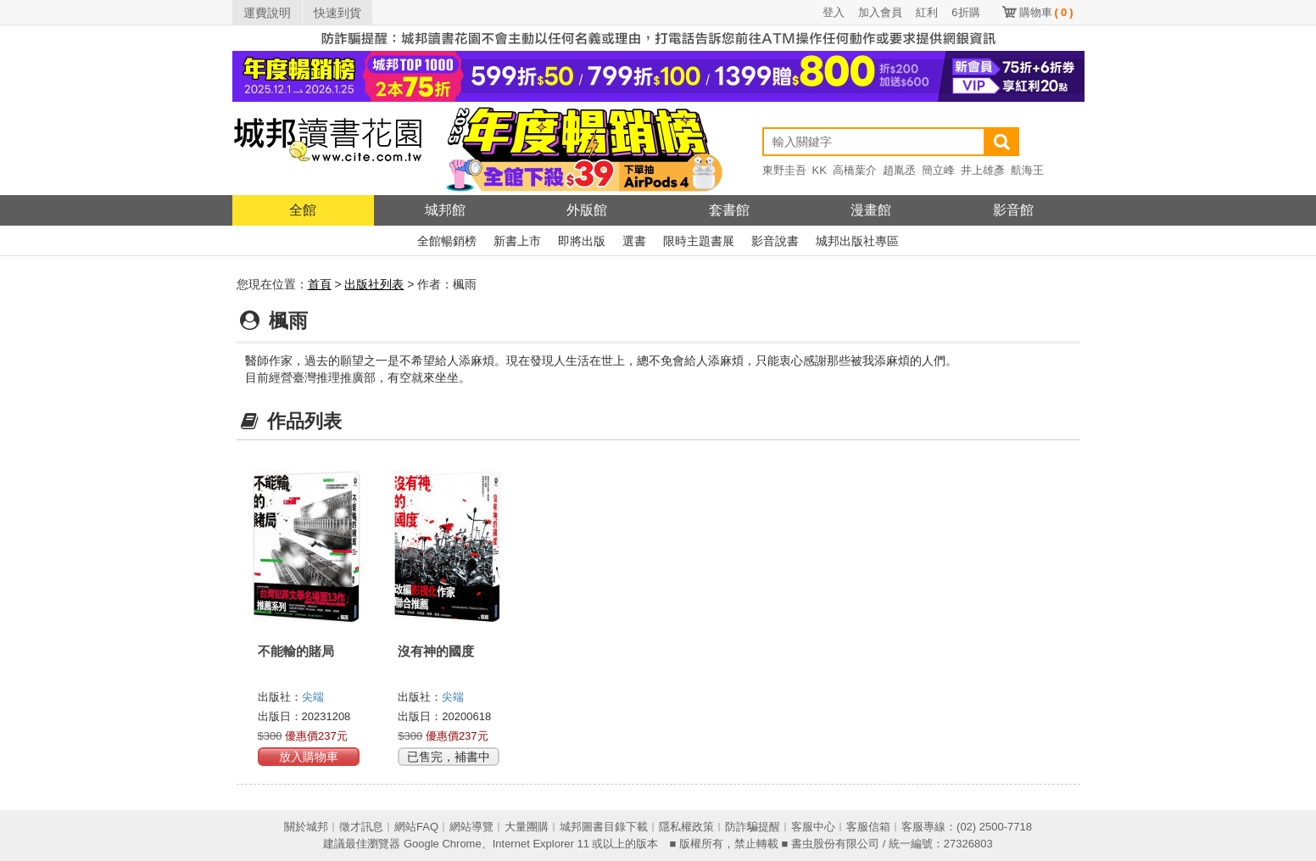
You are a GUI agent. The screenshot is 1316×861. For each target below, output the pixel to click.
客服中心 (813, 826)
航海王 (1027, 170)
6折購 (965, 12)
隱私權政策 (686, 826)
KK (819, 170)
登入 (833, 12)
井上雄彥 (983, 170)
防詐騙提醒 (752, 826)
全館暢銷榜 (447, 241)
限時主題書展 (698, 241)
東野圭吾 (784, 170)
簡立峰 (938, 170)
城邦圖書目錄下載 (604, 826)
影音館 (1013, 210)
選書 (634, 241)
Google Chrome (443, 843)
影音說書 (775, 241)
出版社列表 (374, 284)
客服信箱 (868, 826)
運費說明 (267, 13)
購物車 (1046, 12)
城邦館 (445, 210)
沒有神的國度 (436, 651)
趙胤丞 (899, 170)
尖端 (313, 696)
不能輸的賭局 (296, 651)
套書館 (729, 210)
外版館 (586, 210)
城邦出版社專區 (857, 241)
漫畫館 (870, 210)
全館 (302, 210)
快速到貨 (337, 13)
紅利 (927, 12)
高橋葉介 (855, 170)
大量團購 (527, 826)
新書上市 (517, 241)
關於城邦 (306, 826)
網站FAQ (416, 826)
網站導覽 (471, 826)
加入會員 (880, 12)
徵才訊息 (361, 826)
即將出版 (581, 241)
